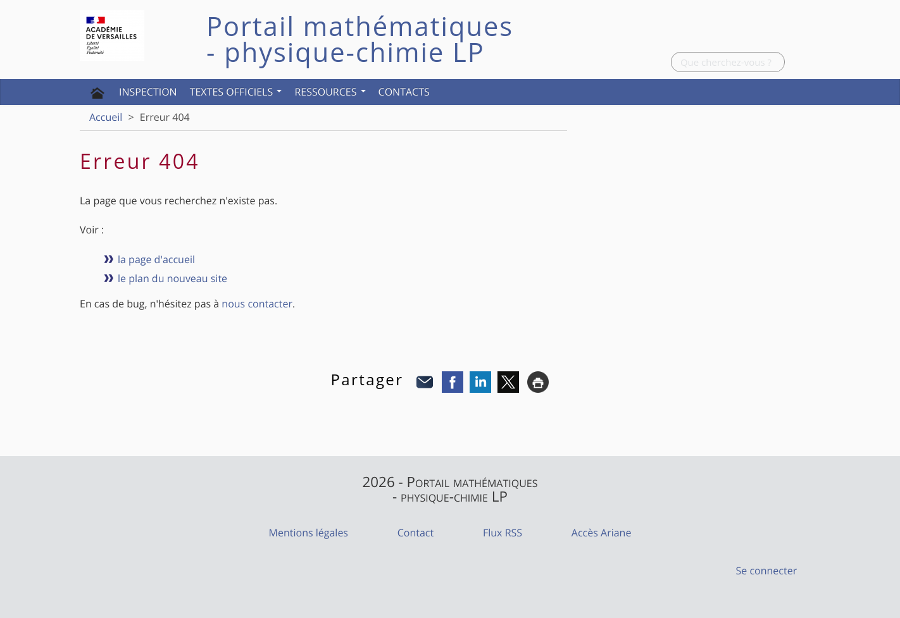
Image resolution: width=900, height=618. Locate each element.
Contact (415, 533)
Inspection (148, 92)
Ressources (329, 92)
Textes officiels (236, 92)
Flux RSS (502, 533)
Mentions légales (308, 533)
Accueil (105, 117)
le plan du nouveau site (172, 278)
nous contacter (257, 304)
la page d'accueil (156, 259)
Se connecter (766, 571)
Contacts (404, 92)
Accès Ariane (602, 533)
